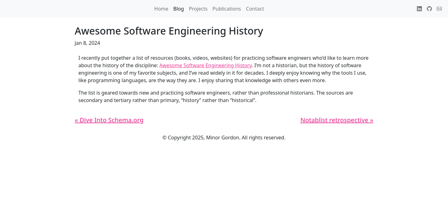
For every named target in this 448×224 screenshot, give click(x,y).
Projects (198, 8)
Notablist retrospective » (336, 120)
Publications (226, 8)
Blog (178, 8)
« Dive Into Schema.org (109, 120)
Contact (255, 8)
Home (161, 8)
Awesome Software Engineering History (205, 65)
